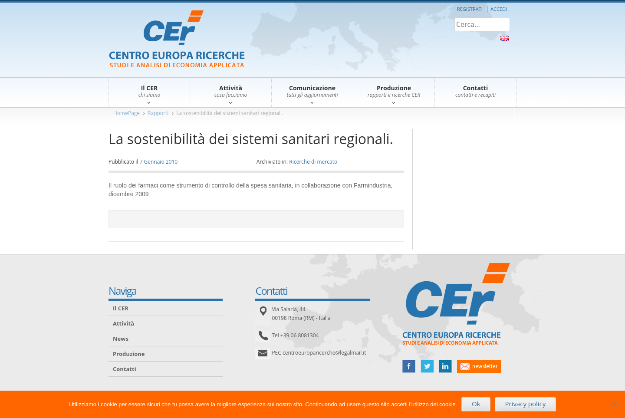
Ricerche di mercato (313, 161)
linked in (445, 366)
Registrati (470, 9)
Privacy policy (525, 403)
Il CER (120, 308)
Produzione (129, 354)
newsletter (479, 366)
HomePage (126, 113)
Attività (123, 323)
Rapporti (158, 113)
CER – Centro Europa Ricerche (177, 39)
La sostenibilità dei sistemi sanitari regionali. (229, 113)
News (120, 338)
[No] (614, 404)
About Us (504, 38)
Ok (476, 403)
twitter (427, 366)
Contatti (124, 369)
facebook (408, 366)
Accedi (498, 9)
